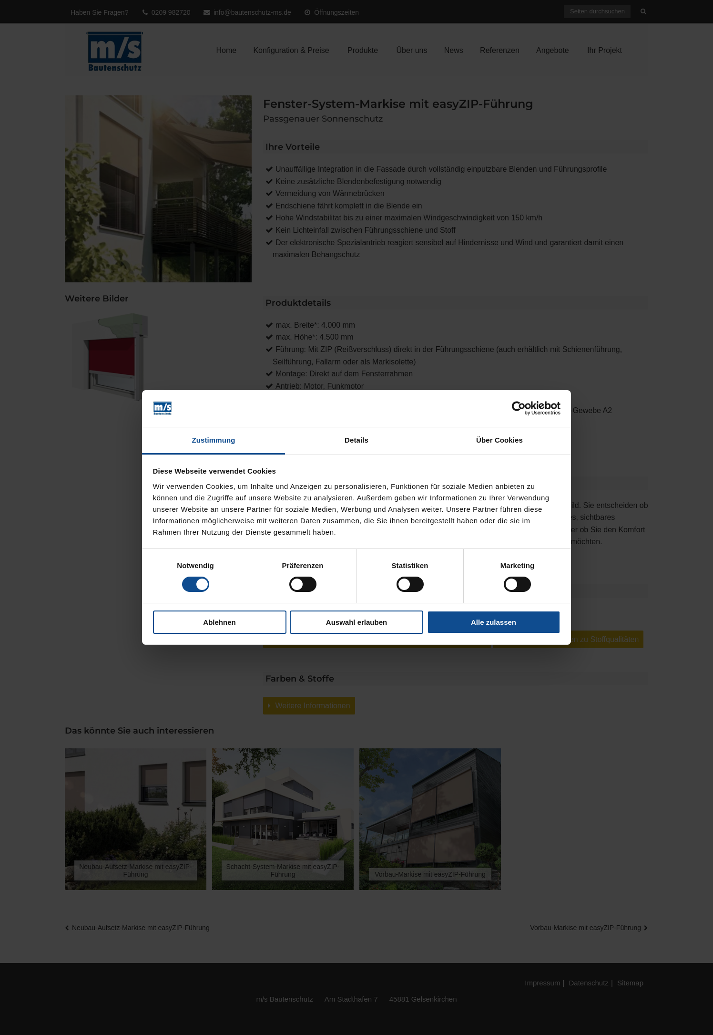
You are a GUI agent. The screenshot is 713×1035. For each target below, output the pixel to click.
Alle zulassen (493, 622)
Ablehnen (219, 622)
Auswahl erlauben (356, 622)
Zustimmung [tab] (213, 440)
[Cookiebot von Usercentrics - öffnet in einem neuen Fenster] (518, 408)
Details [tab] (356, 440)
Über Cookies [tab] (499, 440)
